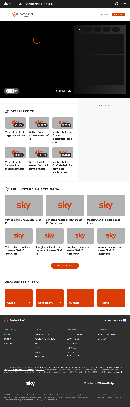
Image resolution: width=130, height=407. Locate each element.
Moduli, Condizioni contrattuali (49, 367)
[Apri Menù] (8, 14)
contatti (40, 370)
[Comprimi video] (80, 29)
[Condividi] (63, 91)
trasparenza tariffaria (14, 370)
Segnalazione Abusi (113, 372)
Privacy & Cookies (73, 367)
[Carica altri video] (65, 266)
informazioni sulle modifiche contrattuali (101, 367)
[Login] (120, 4)
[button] (12, 91)
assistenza (29, 370)
